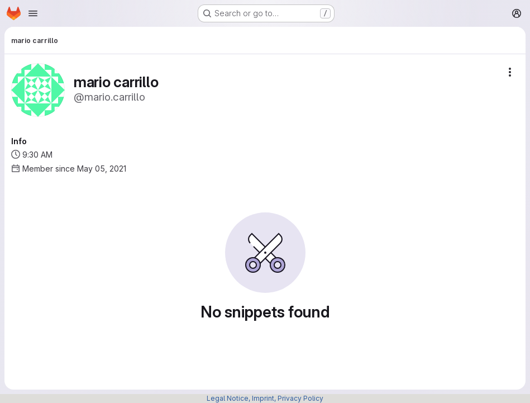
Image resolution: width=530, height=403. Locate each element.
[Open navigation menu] (33, 13)
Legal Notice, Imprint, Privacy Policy (265, 398)
